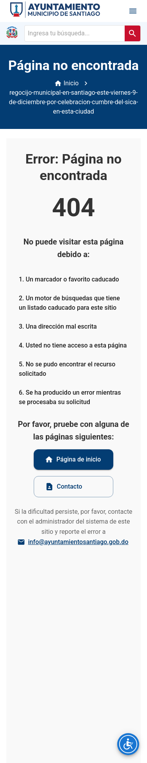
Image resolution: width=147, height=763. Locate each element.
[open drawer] (133, 11)
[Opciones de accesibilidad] (128, 744)
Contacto (63, 486)
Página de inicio (73, 459)
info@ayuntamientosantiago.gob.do (74, 542)
